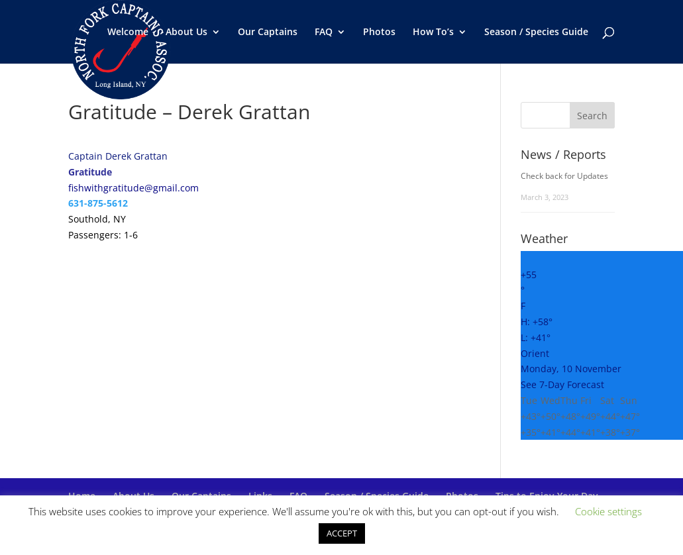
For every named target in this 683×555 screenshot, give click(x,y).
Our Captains (267, 32)
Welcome (127, 32)
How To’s (433, 32)
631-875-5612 (98, 203)
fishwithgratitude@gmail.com (133, 187)
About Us (186, 32)
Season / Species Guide (536, 32)
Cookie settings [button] (608, 511)
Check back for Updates (564, 175)
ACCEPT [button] (342, 533)
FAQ (324, 32)
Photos (379, 32)
